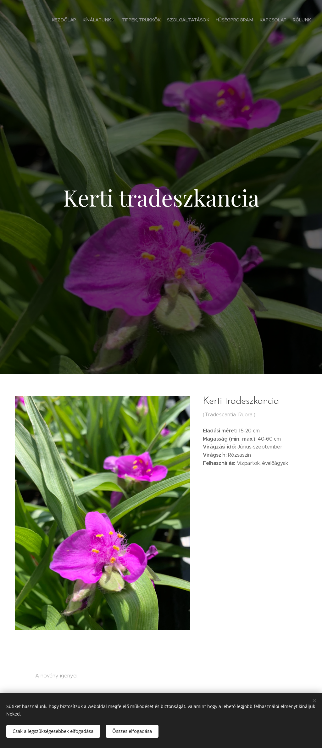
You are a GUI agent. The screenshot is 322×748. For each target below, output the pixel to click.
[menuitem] (269, 20)
